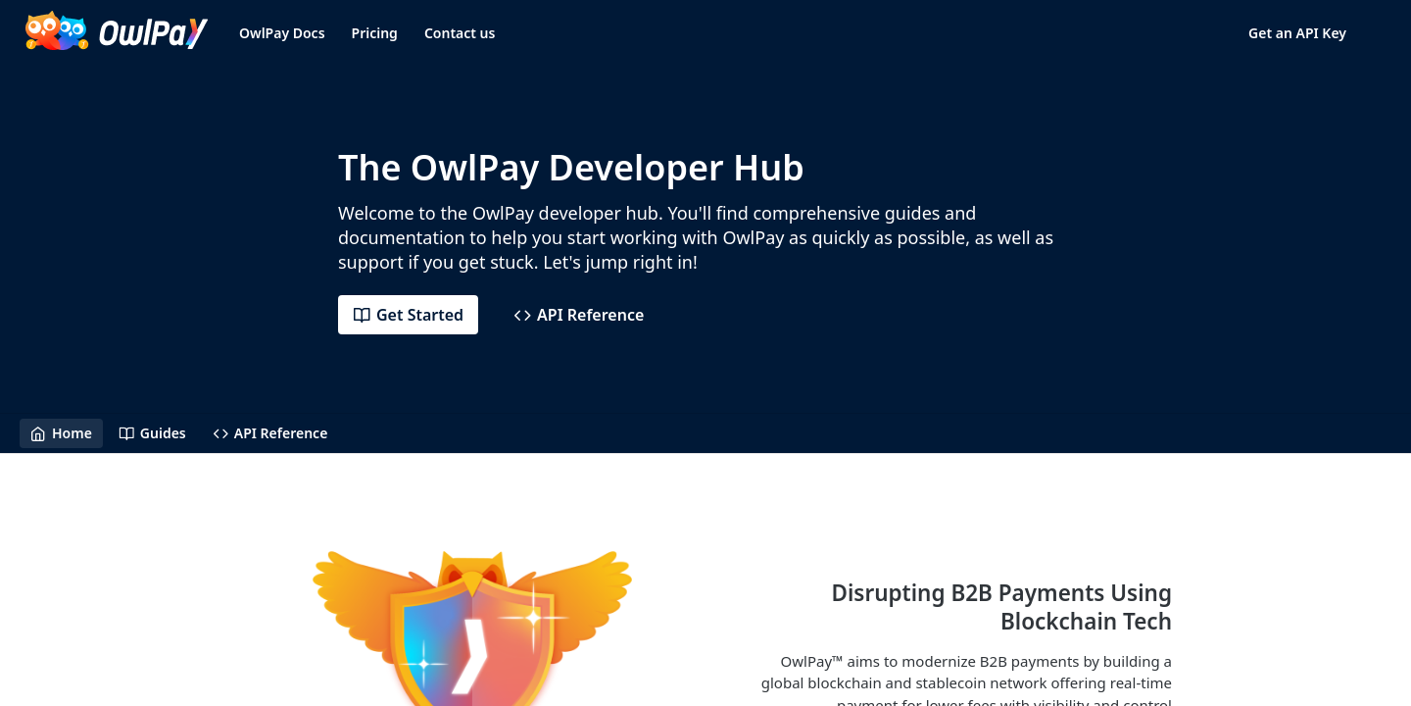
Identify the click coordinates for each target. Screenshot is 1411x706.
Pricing (375, 33)
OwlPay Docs (282, 33)
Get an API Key (1297, 33)
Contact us (460, 33)
